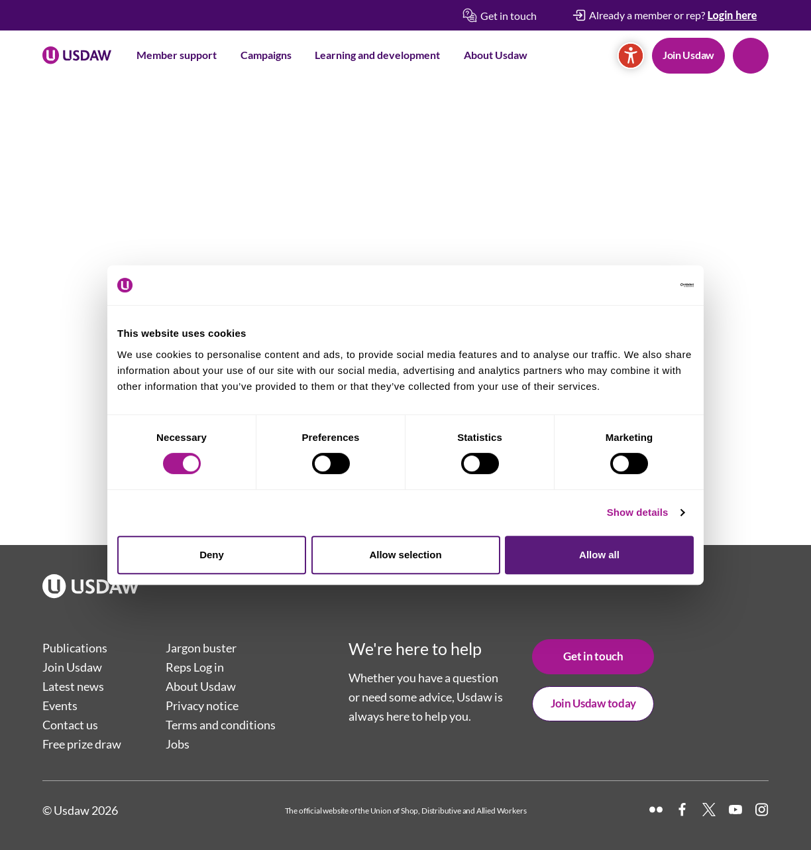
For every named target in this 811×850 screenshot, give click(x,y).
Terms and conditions (221, 724)
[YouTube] (735, 809)
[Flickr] (656, 809)
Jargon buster (201, 647)
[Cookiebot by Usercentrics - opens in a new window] (636, 285)
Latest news (73, 686)
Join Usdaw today (593, 703)
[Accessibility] (631, 55)
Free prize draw (81, 744)
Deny (211, 554)
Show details (638, 512)
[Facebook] (682, 809)
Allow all (599, 554)
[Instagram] (762, 809)
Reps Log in (195, 667)
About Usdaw (495, 54)
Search (751, 56)
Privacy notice (202, 705)
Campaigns (266, 54)
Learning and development (377, 54)
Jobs (177, 744)
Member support (176, 54)
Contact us (70, 724)
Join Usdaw (688, 54)
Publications (74, 647)
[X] (709, 809)
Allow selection (405, 554)
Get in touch (593, 656)
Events (60, 705)
